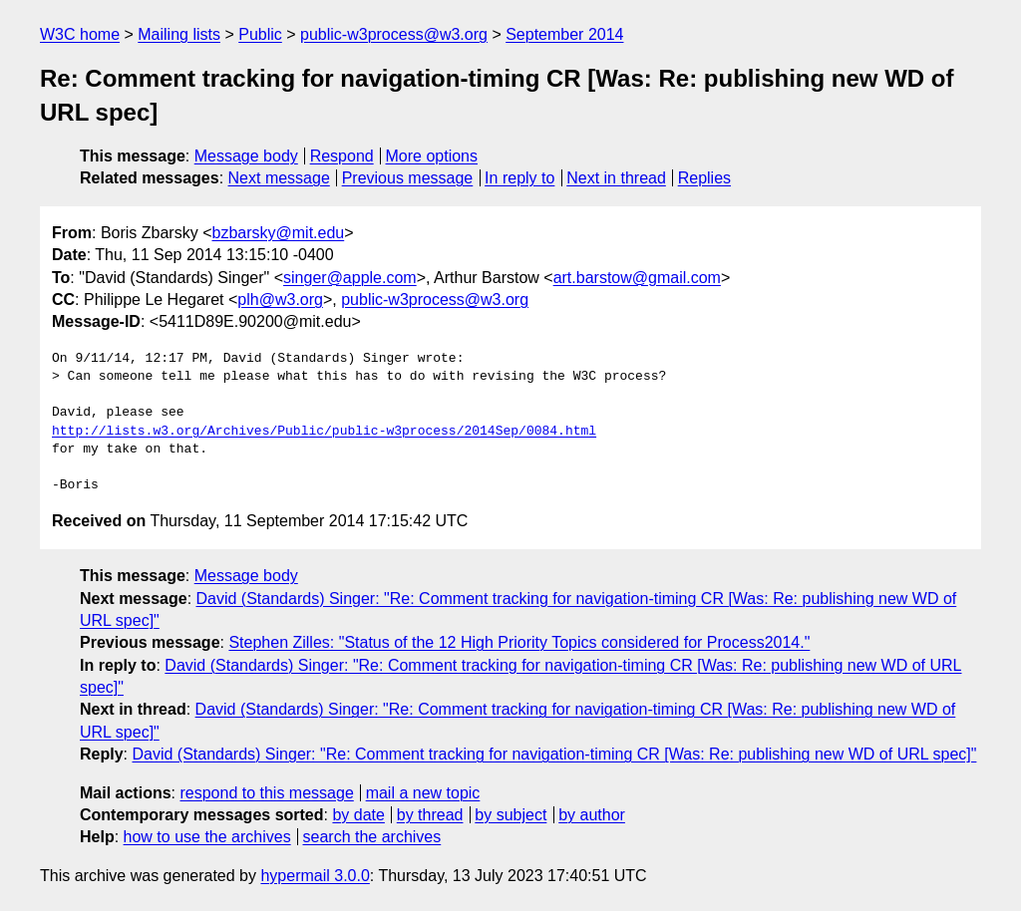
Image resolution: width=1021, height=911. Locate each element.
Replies (704, 177)
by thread (430, 814)
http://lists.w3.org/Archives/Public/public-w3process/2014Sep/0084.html (324, 432)
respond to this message (266, 792)
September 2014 (564, 34)
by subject (510, 814)
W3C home (80, 34)
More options (432, 156)
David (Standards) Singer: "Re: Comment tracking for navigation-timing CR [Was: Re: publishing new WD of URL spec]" (554, 754)
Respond (342, 156)
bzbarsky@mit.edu (277, 232)
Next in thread (616, 177)
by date (358, 814)
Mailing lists (179, 34)
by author (591, 814)
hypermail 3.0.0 (314, 875)
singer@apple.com (350, 277)
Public (260, 34)
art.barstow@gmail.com (637, 277)
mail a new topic (423, 792)
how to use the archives (207, 836)
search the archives (372, 836)
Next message (279, 177)
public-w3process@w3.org (394, 34)
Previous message (408, 177)
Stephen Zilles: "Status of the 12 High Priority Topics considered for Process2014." (519, 642)
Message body (246, 156)
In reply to (519, 177)
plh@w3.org (280, 299)
